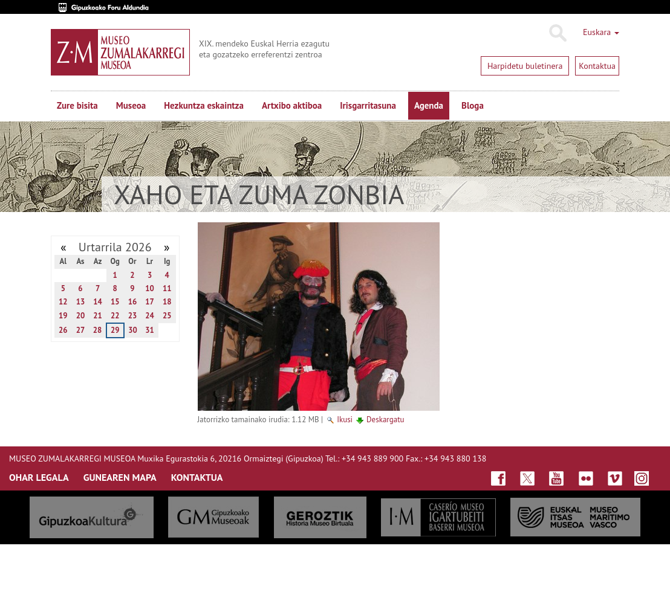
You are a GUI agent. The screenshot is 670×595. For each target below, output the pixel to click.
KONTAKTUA (197, 477)
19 (63, 315)
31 (149, 330)
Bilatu (557, 33)
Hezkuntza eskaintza (204, 105)
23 (132, 315)
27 (80, 330)
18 (167, 302)
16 (132, 302)
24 (149, 315)
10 (149, 288)
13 (80, 302)
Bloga (472, 105)
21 (97, 315)
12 (63, 302)
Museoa (131, 105)
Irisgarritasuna (368, 105)
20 (80, 315)
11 (167, 288)
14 (97, 302)
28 (97, 330)
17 (149, 302)
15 (115, 302)
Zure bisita (77, 105)
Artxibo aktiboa (292, 105)
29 (115, 330)
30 (132, 330)
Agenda (428, 105)
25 (167, 315)
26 (63, 330)
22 (115, 315)
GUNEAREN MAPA (120, 477)
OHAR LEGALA (39, 477)
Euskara (601, 32)
